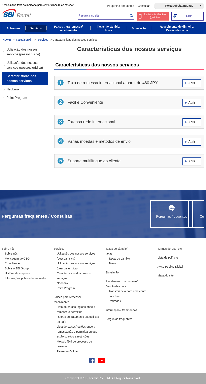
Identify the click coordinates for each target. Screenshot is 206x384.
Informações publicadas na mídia (25, 278)
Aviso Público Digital (170, 266)
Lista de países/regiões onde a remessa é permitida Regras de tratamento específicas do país (78, 314)
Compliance (12, 263)
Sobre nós (8, 248)
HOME (7, 39)
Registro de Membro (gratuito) (155, 16)
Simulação (112, 272)
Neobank (12, 89)
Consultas (144, 5)
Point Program (16, 97)
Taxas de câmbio (119, 258)
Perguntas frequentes (120, 5)
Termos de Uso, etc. (170, 248)
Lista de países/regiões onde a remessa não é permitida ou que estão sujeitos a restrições (77, 331)
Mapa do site (166, 275)
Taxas (112, 263)
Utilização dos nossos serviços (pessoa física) (23, 52)
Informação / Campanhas (121, 310)
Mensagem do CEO (17, 258)
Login (189, 16)
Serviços (42, 39)
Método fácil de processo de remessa (74, 344)
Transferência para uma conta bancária (127, 294)
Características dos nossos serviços (21, 78)
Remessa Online (67, 351)
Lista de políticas (168, 257)
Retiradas (115, 301)
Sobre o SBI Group (17, 268)
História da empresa (17, 273)
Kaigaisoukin (24, 39)
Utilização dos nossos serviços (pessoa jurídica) (24, 65)
